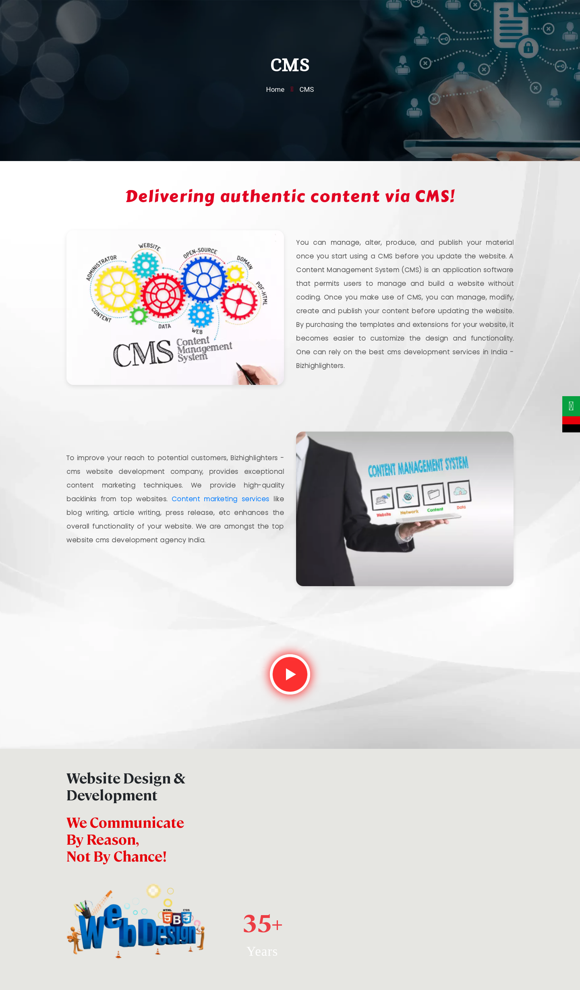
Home (275, 89)
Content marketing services (220, 499)
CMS (306, 89)
